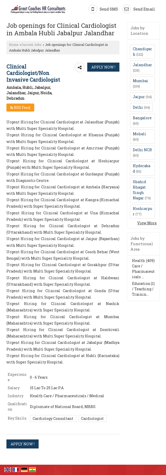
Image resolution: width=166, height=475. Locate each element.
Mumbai (140, 80)
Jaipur (139, 96)
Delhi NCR (142, 149)
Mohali (139, 133)
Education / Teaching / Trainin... (143, 289)
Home (14, 45)
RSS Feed (20, 107)
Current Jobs (31, 45)
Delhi (138, 107)
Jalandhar (142, 64)
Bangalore (142, 117)
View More (147, 222)
